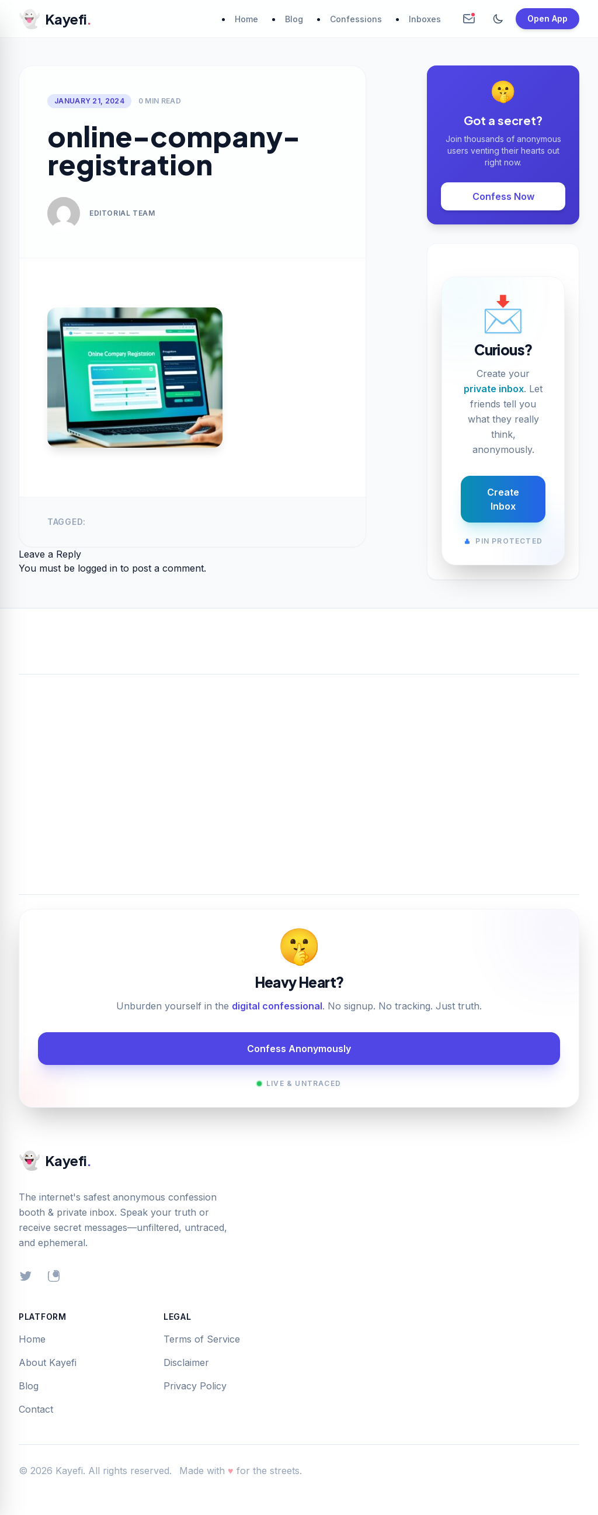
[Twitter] (26, 1276)
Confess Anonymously (299, 1048)
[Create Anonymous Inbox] (469, 18)
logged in (97, 568)
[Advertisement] (299, 770)
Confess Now (503, 196)
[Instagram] (54, 1276)
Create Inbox (503, 499)
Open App (547, 18)
